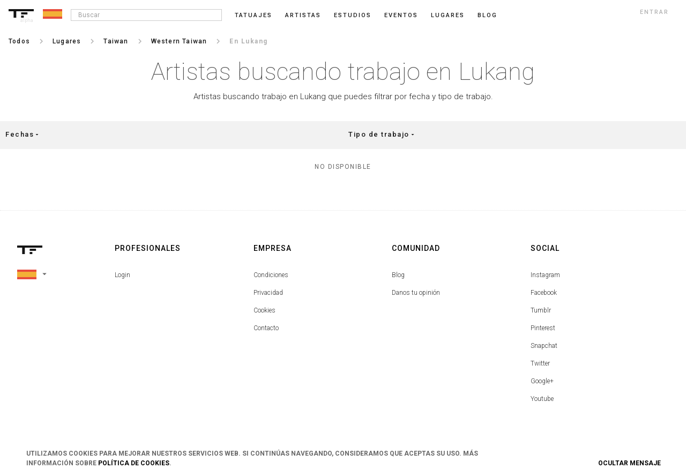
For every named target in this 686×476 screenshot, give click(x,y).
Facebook (544, 292)
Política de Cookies (133, 463)
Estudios (352, 15)
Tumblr (541, 310)
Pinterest (543, 328)
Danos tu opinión (416, 292)
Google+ (542, 381)
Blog (398, 275)
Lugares (448, 15)
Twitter (540, 363)
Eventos (401, 15)
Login (122, 275)
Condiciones (270, 275)
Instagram (545, 275)
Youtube (542, 399)
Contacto (266, 328)
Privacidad (268, 292)
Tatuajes (253, 15)
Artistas (303, 15)
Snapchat (544, 345)
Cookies (264, 310)
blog (487, 15)
